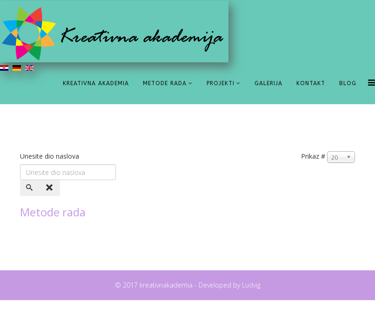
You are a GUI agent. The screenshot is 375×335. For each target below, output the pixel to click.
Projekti (220, 83)
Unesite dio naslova (50, 156)
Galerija (268, 83)
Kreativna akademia (96, 83)
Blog (347, 83)
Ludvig (250, 285)
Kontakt (310, 83)
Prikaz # (313, 156)
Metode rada (165, 83)
